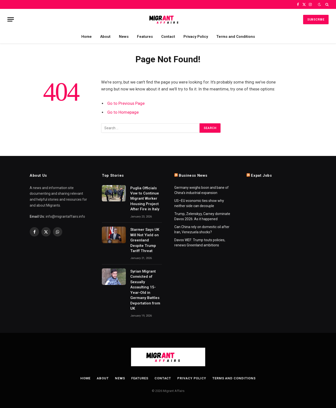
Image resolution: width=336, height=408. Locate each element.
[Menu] (10, 19)
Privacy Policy (195, 36)
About (105, 36)
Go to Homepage (123, 112)
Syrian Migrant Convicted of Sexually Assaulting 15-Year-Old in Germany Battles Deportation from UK (145, 290)
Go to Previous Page (126, 103)
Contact (168, 36)
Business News (193, 175)
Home (86, 36)
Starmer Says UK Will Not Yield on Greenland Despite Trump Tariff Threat (144, 240)
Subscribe (315, 19)
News (124, 36)
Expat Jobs (261, 175)
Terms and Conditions (235, 36)
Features (145, 36)
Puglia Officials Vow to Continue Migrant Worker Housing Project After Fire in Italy (144, 199)
